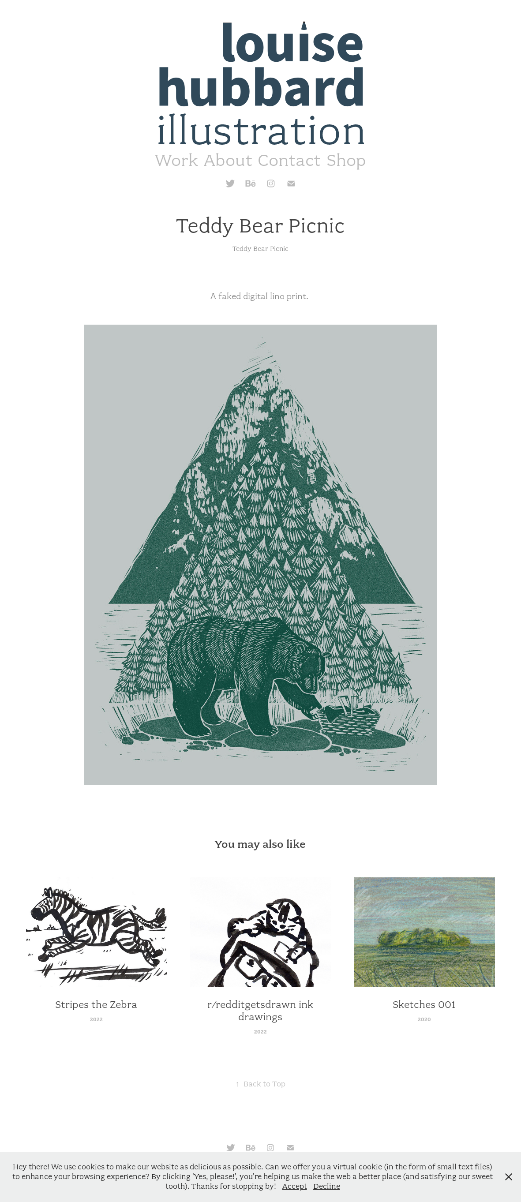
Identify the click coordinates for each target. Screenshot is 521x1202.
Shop (346, 160)
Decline (326, 1186)
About (228, 160)
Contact (289, 160)
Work (176, 160)
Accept (294, 1186)
